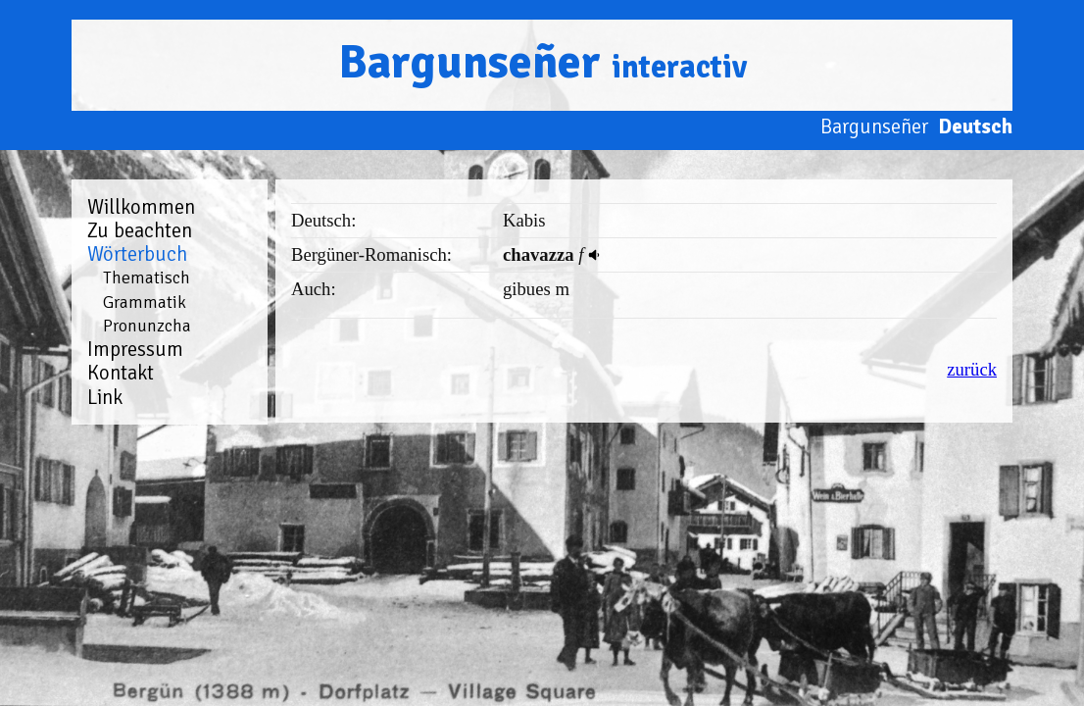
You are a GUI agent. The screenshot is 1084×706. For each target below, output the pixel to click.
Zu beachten (139, 230)
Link (105, 397)
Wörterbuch (137, 254)
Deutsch (975, 126)
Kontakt (120, 372)
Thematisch (146, 277)
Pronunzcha (147, 325)
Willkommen (141, 207)
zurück (972, 369)
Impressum (135, 349)
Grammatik (144, 302)
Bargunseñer (542, 62)
